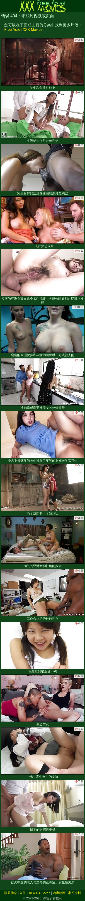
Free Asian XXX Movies (23, 29)
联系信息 (10, 893)
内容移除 (59, 893)
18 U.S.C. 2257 (39, 893)
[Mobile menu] (4, 6)
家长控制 (74, 893)
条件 (22, 893)
